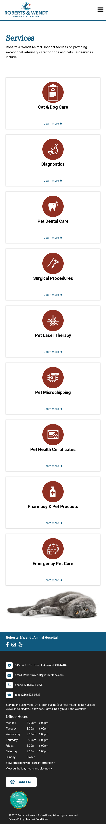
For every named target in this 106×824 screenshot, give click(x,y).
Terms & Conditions (37, 819)
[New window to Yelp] (21, 645)
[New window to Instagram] (14, 645)
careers (21, 782)
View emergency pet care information (29, 762)
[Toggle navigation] (100, 9)
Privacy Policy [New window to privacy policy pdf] (16, 819)
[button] (53, 103)
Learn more (53, 123)
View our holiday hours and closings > (29, 768)
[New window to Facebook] (8, 645)
